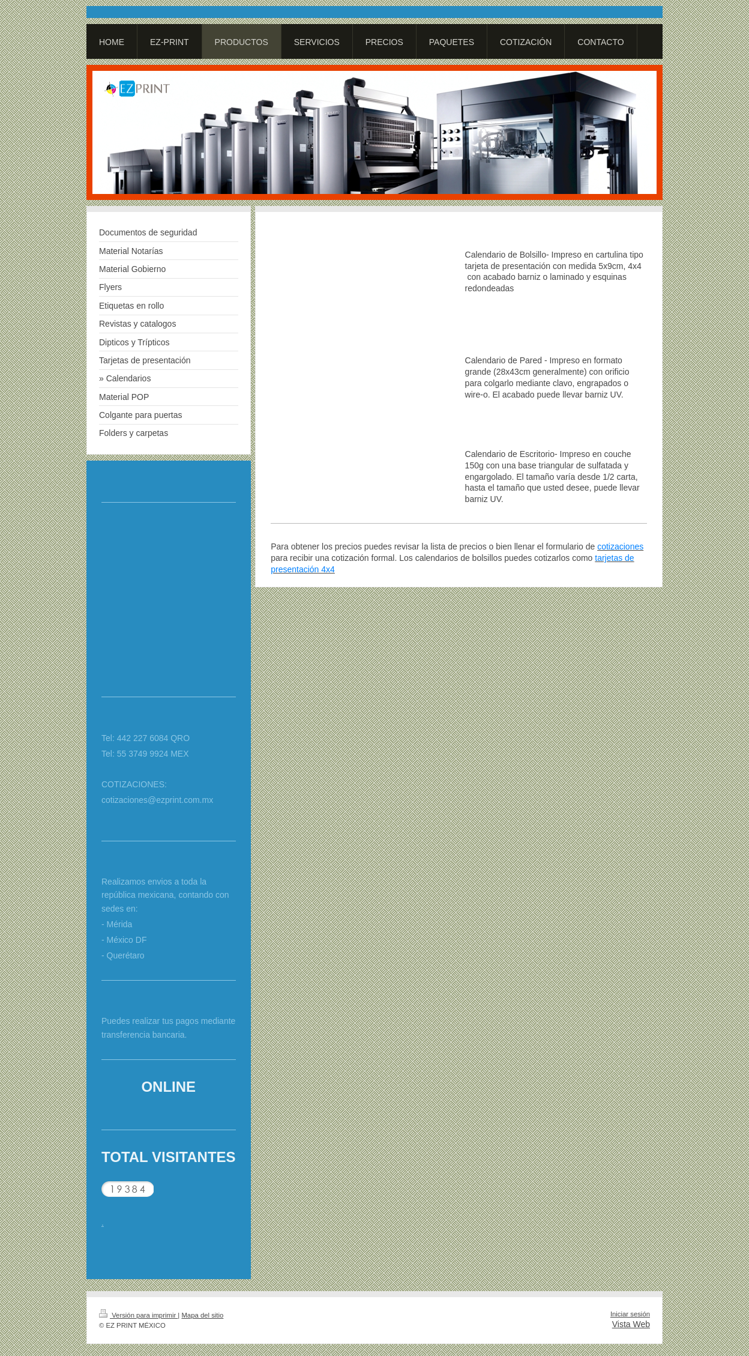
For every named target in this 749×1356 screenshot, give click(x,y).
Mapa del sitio (202, 1315)
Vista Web (631, 1324)
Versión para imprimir (138, 1315)
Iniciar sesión (630, 1314)
